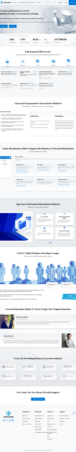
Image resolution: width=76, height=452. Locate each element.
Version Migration (38, 418)
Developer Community (64, 418)
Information (49, 439)
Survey (12, 26)
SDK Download (38, 426)
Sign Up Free (72, 2)
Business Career (50, 418)
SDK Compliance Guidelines (41, 432)
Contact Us (49, 426)
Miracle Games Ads (26, 418)
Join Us (3, 26)
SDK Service (25, 415)
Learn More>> (17, 160)
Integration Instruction (39, 415)
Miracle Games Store (26, 424)
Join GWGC (67, 284)
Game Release (25, 421)
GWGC (61, 424)
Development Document (24, 2)
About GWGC (52, 284)
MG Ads (39, 2)
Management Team (51, 424)
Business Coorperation (38, 399)
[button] (50, 242)
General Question (38, 429)
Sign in (66, 2)
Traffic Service (38, 424)
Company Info (50, 415)
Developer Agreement (64, 415)
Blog (48, 436)
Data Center (62, 421)
